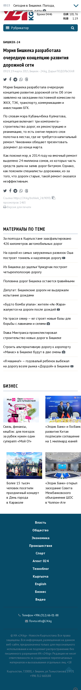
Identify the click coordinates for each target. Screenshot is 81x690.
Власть (40, 522)
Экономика (40, 538)
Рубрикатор (17, 28)
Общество (40, 530)
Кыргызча (40, 576)
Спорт (40, 553)
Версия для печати (17, 207)
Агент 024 (41, 561)
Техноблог (40, 568)
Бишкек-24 (11, 42)
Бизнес (40, 591)
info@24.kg (44, 621)
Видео (40, 599)
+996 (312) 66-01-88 (46, 615)
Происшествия (40, 545)
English (40, 584)
